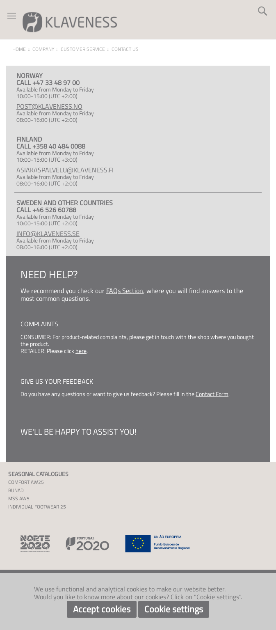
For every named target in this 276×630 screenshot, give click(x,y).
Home (19, 49)
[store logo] (70, 21)
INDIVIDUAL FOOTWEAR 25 (37, 507)
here (81, 350)
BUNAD (16, 490)
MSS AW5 (19, 498)
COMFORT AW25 (26, 482)
